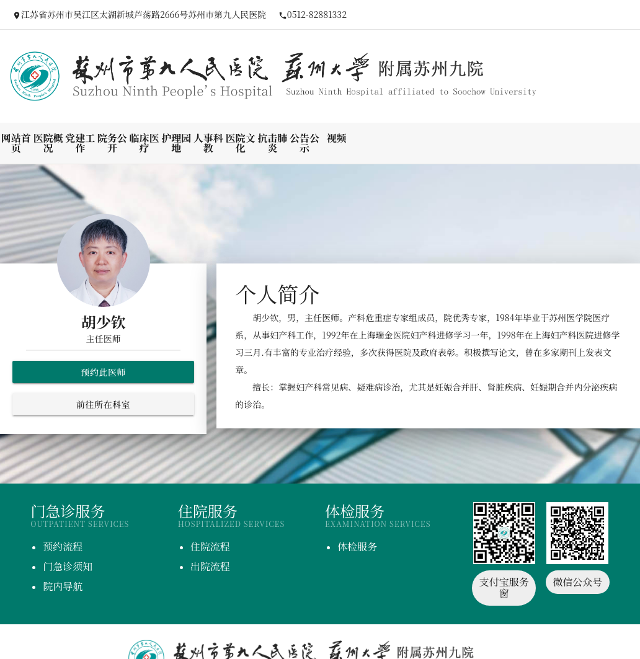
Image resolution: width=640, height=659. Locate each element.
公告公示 (304, 143)
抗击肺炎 (272, 143)
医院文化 (241, 143)
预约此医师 (103, 372)
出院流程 (210, 566)
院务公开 (112, 143)
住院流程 (210, 546)
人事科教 (208, 143)
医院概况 (48, 143)
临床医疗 (144, 143)
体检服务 (357, 546)
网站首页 (16, 143)
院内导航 (62, 586)
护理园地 (176, 143)
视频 (337, 138)
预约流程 (62, 546)
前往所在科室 (103, 404)
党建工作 (80, 143)
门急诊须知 (67, 566)
